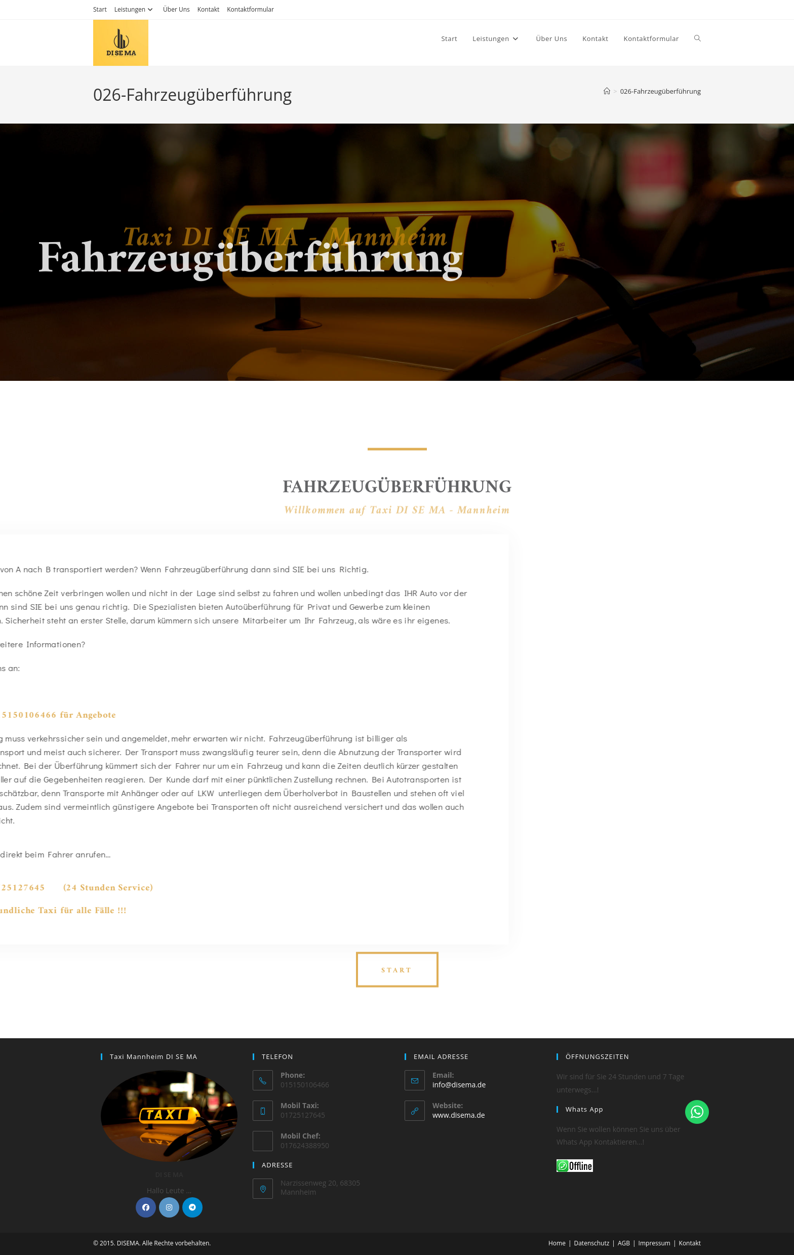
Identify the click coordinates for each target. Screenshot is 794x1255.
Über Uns (176, 9)
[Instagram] (169, 1207)
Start (100, 9)
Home (557, 1243)
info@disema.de (459, 1084)
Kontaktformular (250, 9)
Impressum (654, 1243)
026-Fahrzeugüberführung (660, 91)
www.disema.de (458, 1115)
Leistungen (134, 9)
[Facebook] (146, 1207)
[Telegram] (192, 1207)
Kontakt (208, 9)
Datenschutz (591, 1243)
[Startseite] (607, 91)
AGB (624, 1243)
